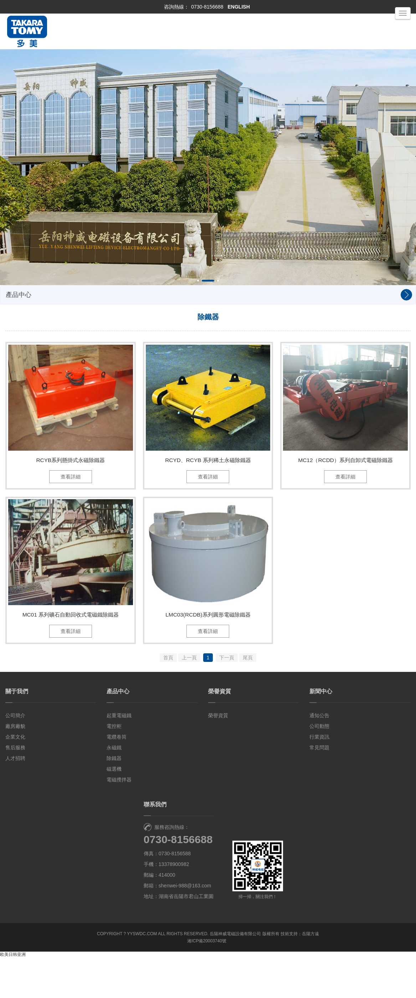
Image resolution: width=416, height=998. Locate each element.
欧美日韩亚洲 (13, 994)
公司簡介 (15, 756)
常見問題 (319, 788)
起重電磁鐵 (119, 756)
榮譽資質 (219, 732)
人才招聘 (15, 798)
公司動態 (319, 766)
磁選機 (114, 809)
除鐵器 (114, 798)
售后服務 (15, 788)
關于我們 (16, 732)
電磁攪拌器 (119, 820)
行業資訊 (319, 777)
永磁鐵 (114, 788)
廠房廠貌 (15, 766)
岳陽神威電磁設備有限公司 (235, 974)
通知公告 (319, 756)
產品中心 (118, 732)
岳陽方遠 (310, 974)
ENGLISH (239, 7)
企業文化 (15, 777)
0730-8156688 (207, 7)
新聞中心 (320, 732)
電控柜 (114, 766)
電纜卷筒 (117, 777)
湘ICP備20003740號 (206, 981)
